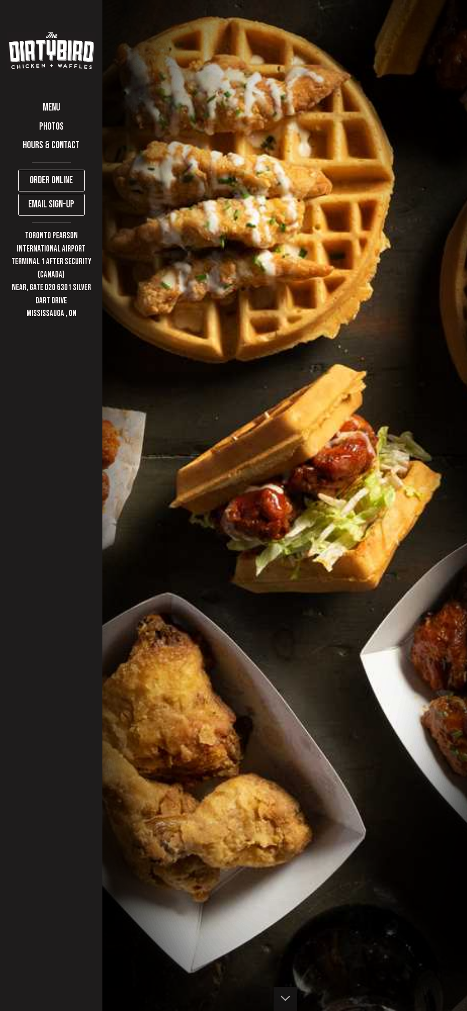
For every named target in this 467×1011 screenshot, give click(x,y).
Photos (51, 127)
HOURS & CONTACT (51, 145)
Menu (51, 107)
